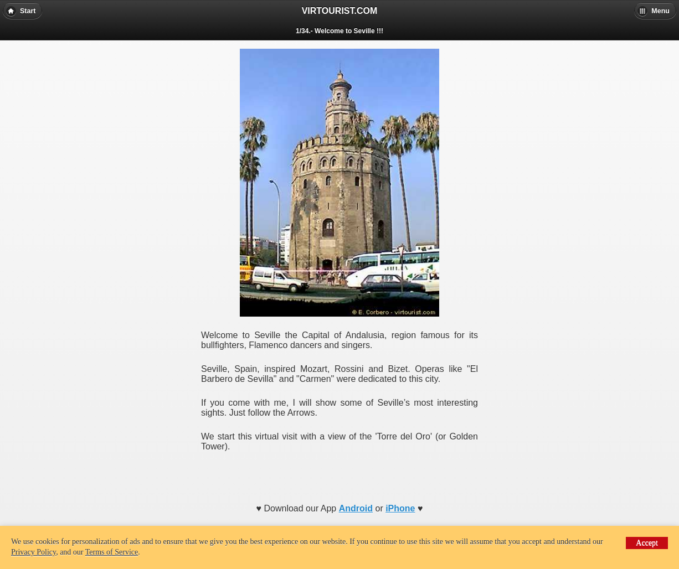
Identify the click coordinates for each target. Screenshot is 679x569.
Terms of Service (111, 552)
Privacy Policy (33, 552)
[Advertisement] (339, 474)
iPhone (400, 508)
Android (356, 508)
